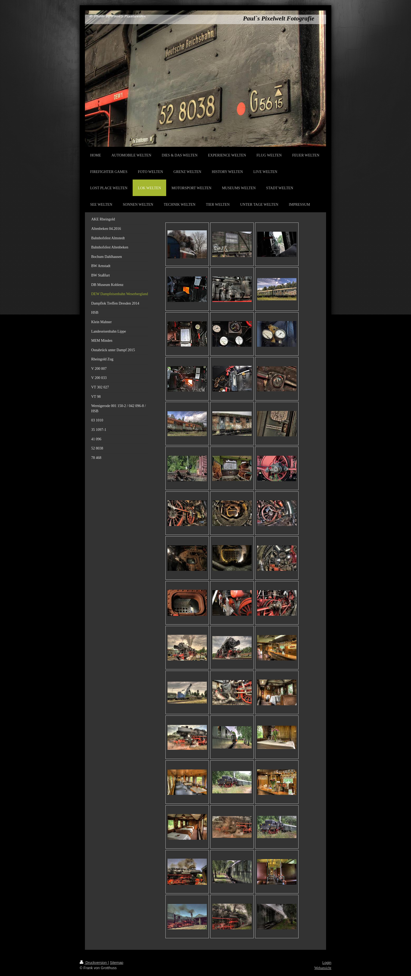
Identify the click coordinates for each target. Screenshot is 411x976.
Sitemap (116, 963)
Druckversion (94, 963)
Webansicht (322, 968)
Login (326, 963)
